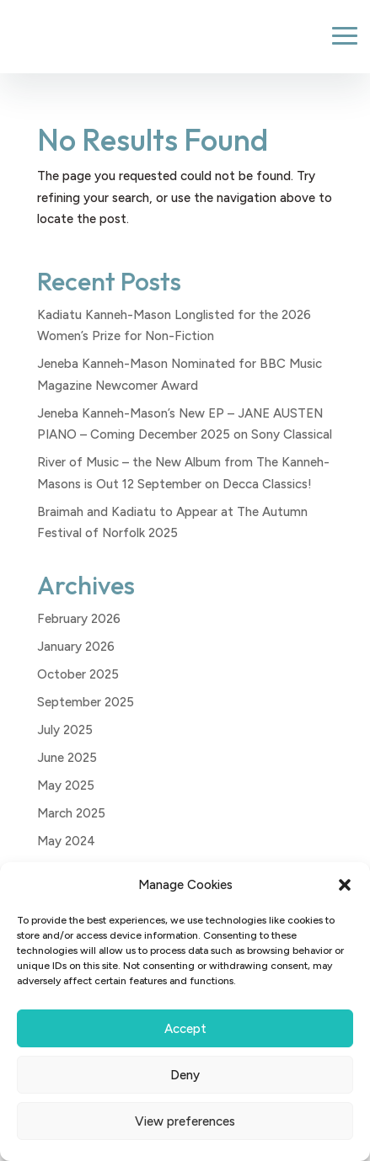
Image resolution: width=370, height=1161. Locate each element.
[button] (344, 884)
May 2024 (66, 841)
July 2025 (65, 730)
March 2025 (71, 813)
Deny (185, 1075)
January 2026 (76, 646)
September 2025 (85, 702)
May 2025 (65, 785)
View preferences (185, 1121)
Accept (185, 1028)
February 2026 (79, 618)
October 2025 (78, 674)
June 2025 (67, 757)
